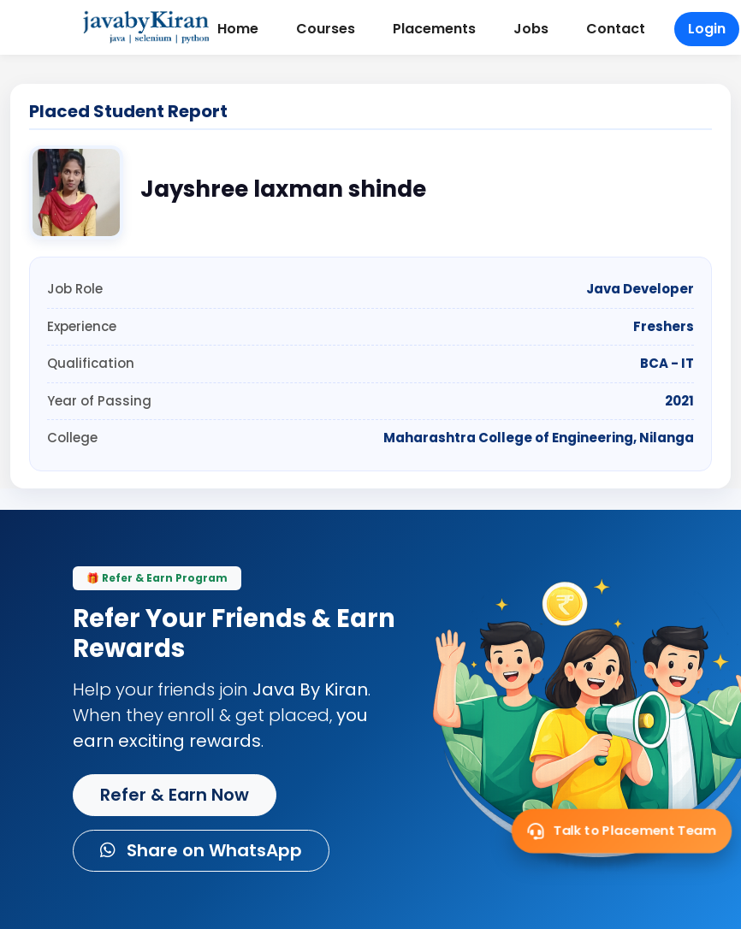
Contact (615, 28)
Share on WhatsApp (201, 850)
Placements (434, 28)
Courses (325, 28)
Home (237, 28)
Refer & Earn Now (174, 795)
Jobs (530, 28)
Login (707, 28)
